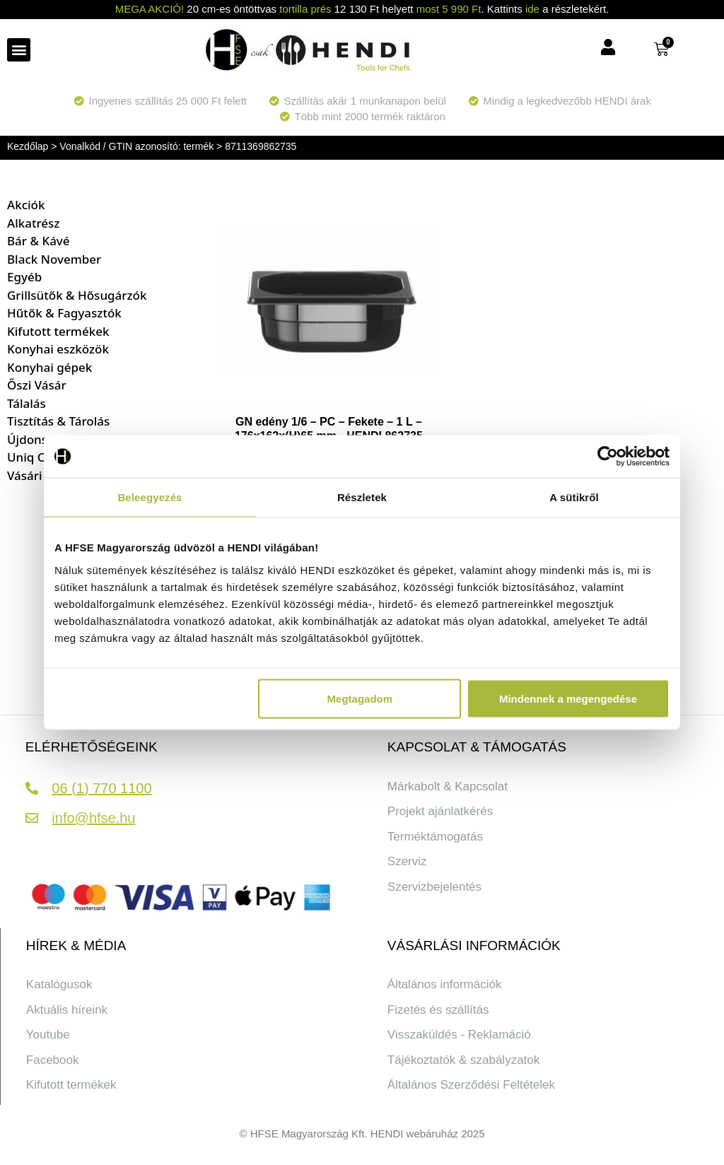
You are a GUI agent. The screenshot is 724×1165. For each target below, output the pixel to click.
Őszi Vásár (36, 385)
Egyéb (24, 277)
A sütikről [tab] (574, 497)
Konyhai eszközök (58, 349)
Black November (54, 259)
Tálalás (26, 403)
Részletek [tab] (362, 497)
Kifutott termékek (58, 331)
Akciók (26, 205)
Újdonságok (41, 439)
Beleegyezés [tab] (149, 497)
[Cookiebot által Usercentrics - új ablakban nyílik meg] (608, 456)
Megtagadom (360, 698)
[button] (18, 50)
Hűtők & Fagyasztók (64, 313)
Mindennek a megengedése (568, 698)
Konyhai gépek (49, 367)
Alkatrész (33, 223)
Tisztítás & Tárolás (58, 421)
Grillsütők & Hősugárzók (77, 295)
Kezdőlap (27, 146)
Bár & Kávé (38, 241)
